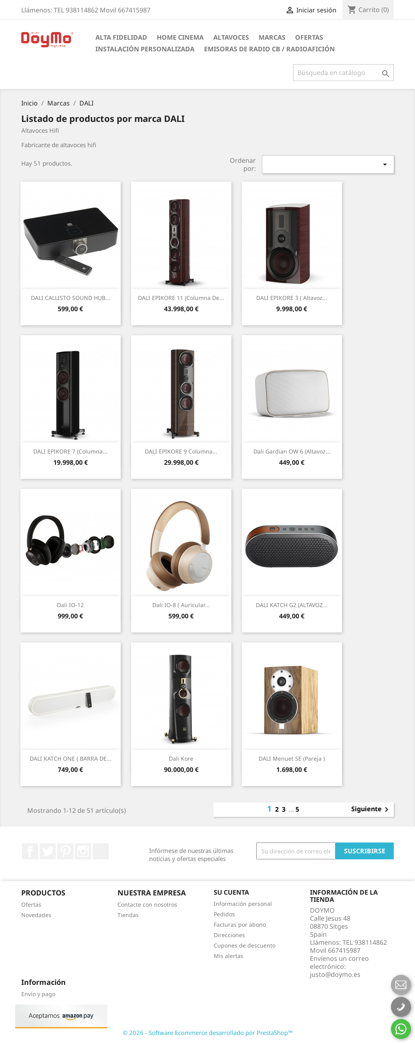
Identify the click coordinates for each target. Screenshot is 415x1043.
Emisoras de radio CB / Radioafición (269, 49)
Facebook (30, 851)
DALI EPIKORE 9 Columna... (181, 451)
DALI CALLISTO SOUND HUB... (70, 298)
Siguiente (371, 809)
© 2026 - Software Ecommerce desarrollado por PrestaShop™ (208, 1033)
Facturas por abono (240, 924)
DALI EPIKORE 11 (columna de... (181, 298)
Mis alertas (228, 956)
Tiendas (128, 915)
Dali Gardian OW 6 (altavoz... (291, 451)
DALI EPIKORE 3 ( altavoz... (291, 298)
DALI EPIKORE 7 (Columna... (70, 451)
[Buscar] (343, 72)
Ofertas (309, 37)
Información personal (243, 903)
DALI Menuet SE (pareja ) (292, 758)
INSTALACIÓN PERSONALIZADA (144, 49)
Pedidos (224, 914)
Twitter (48, 851)
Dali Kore (181, 758)
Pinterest (65, 851)
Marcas (272, 37)
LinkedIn (101, 851)
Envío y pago (38, 994)
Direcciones (229, 935)
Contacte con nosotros (147, 904)
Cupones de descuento (244, 945)
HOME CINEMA (180, 37)
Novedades (36, 915)
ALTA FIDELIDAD (121, 37)
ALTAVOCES (231, 37)
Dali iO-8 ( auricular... (181, 605)
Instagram (83, 851)
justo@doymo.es (335, 974)
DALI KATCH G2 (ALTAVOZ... (292, 605)
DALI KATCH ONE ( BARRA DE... (70, 758)
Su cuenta (231, 892)
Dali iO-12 (70, 605)
